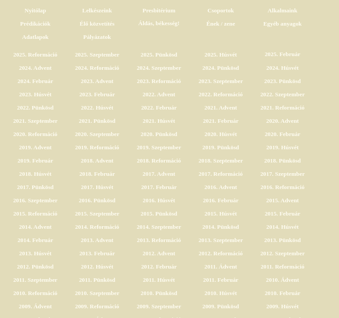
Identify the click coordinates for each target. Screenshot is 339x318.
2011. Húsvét (159, 279)
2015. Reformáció (35, 213)
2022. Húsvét (97, 107)
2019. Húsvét (282, 147)
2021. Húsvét (159, 120)
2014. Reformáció (97, 226)
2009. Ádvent (35, 306)
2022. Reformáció (221, 94)
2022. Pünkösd (35, 107)
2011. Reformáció (282, 266)
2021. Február (221, 120)
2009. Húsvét (282, 306)
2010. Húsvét (220, 293)
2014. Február (35, 240)
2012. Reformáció (221, 253)
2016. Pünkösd (97, 200)
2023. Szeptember (221, 81)
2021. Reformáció (282, 107)
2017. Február (159, 187)
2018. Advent (97, 160)
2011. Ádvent (220, 266)
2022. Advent (159, 94)
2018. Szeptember (221, 160)
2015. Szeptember (97, 213)
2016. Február (221, 200)
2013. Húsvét (35, 253)
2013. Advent (97, 240)
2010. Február (283, 293)
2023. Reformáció (159, 81)
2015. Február (283, 213)
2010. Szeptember (97, 293)
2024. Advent (35, 67)
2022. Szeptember (282, 94)
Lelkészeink (97, 10)
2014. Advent (35, 226)
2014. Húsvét (282, 226)
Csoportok (220, 10)
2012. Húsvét (97, 266)
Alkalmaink (282, 10)
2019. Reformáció (97, 147)
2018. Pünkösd (282, 160)
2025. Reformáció (35, 54)
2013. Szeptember (221, 240)
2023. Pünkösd (282, 81)
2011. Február (220, 279)
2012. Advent (159, 253)
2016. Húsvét (159, 200)
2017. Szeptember (282, 173)
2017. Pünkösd (35, 187)
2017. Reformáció (221, 173)
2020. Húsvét (220, 134)
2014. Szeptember (159, 226)
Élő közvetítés (97, 23)
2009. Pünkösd (221, 306)
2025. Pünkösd (159, 54)
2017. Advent (159, 173)
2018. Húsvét (35, 173)
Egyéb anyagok (282, 23)
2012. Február (159, 266)
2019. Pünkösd (221, 147)
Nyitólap (35, 10)
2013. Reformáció (159, 240)
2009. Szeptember (159, 306)
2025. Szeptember (97, 54)
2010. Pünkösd (159, 293)
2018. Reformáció (159, 160)
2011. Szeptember (35, 279)
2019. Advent (35, 147)
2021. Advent (220, 107)
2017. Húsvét (97, 187)
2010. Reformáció (35, 293)
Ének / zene (220, 23)
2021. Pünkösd (97, 120)
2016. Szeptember (35, 200)
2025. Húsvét (220, 54)
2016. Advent (220, 187)
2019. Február (35, 160)
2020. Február (283, 134)
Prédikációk (35, 23)
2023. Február (97, 94)
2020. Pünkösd (159, 134)
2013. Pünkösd (282, 240)
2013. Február (97, 253)
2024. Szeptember (159, 67)
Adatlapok (35, 37)
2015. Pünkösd (159, 213)
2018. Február (97, 173)
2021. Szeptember (35, 120)
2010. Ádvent (282, 279)
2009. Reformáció (97, 306)
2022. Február (159, 107)
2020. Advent (282, 120)
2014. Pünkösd (221, 226)
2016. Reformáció (282, 187)
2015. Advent (282, 200)
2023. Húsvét (35, 94)
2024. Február (35, 81)
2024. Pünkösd (221, 67)
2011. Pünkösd (97, 279)
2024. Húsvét (282, 67)
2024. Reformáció (97, 67)
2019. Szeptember (159, 147)
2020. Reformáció (35, 134)
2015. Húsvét (220, 213)
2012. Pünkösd (35, 266)
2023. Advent (97, 81)
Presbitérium (159, 10)
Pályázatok (97, 37)
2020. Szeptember (97, 134)
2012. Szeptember (282, 253)
